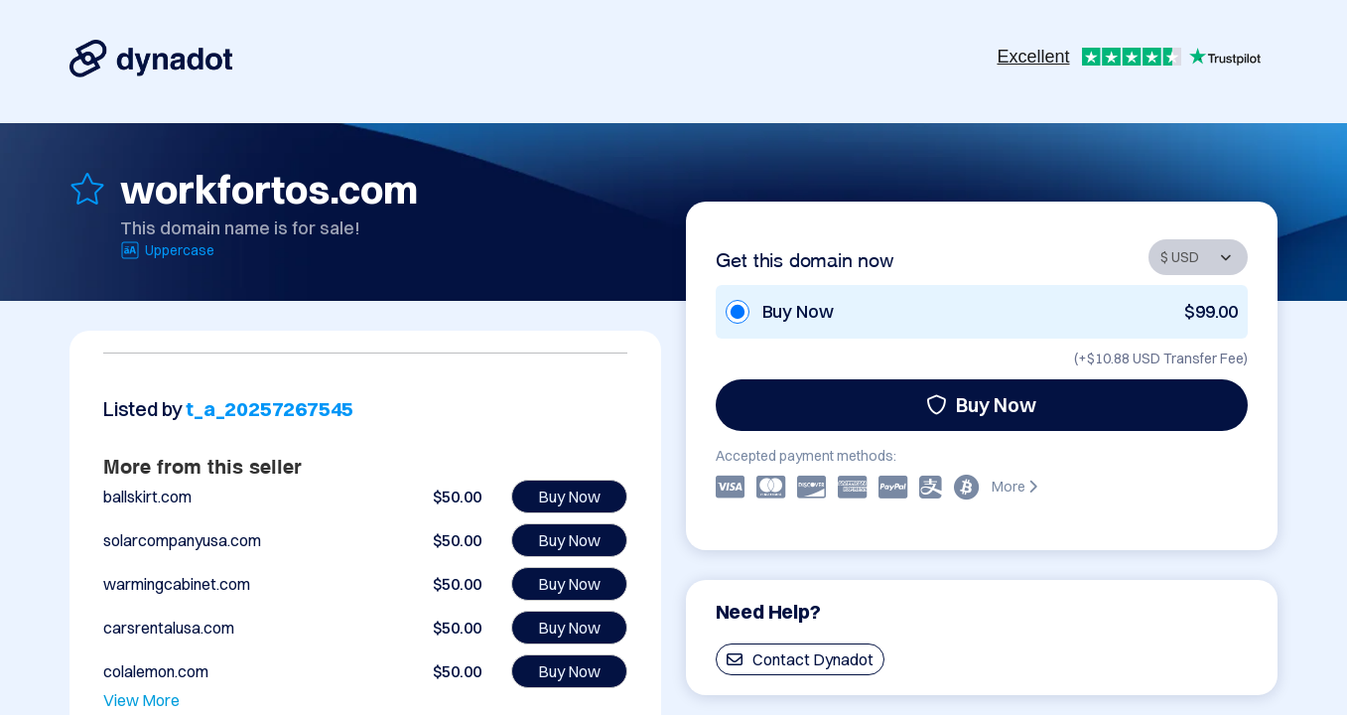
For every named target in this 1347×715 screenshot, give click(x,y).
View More (141, 700)
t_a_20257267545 (269, 408)
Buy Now (981, 404)
